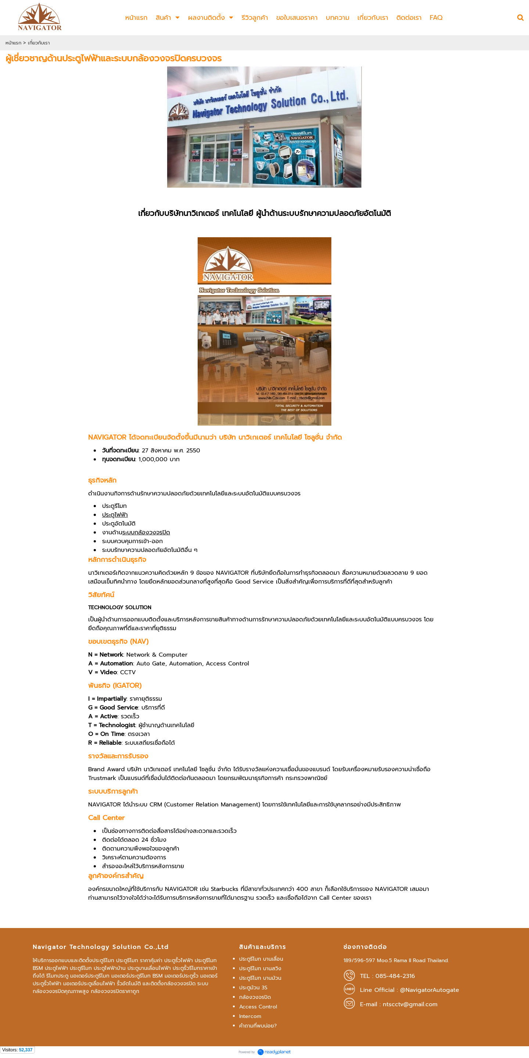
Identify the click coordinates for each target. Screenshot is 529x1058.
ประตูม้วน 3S (253, 988)
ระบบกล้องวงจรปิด (146, 532)
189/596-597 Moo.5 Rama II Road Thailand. (396, 960)
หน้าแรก (13, 42)
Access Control (258, 1007)
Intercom (250, 1016)
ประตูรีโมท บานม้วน (260, 978)
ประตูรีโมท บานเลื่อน (261, 959)
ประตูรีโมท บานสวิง (260, 968)
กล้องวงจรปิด (255, 997)
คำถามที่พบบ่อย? (258, 1026)
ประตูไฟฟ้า (115, 514)
